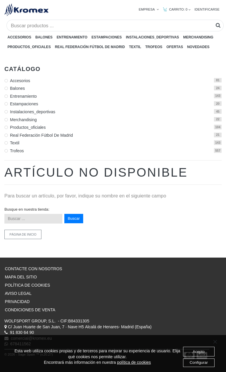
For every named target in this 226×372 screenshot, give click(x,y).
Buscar (74, 218)
